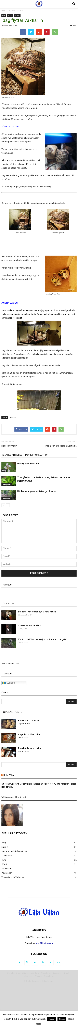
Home (3, 11)
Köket (4, 864)
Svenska (8, 594)
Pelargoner (6, 872)
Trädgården (6, 484)
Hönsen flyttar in (9, 446)
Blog (3, 15)
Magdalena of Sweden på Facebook (39, 976)
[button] (74, 4)
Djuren (12, 11)
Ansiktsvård (6, 868)
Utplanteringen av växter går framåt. (37, 491)
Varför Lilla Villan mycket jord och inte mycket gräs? (42, 639)
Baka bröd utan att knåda (29, 748)
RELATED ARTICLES (11, 455)
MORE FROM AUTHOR (36, 455)
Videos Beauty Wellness (12, 877)
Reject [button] (62, 1019)
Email (66, 973)
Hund (3, 859)
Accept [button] (51, 1019)
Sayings (5, 847)
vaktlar (13, 417)
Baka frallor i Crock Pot (29, 720)
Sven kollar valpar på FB (29, 625)
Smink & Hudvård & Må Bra (14, 851)
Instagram (57, 973)
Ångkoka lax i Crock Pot (29, 734)
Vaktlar (20, 11)
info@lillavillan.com (44, 943)
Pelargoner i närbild (28, 463)
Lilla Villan (9, 775)
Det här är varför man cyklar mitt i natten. (37, 612)
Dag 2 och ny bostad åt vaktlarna (61, 446)
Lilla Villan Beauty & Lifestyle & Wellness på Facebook (29, 973)
